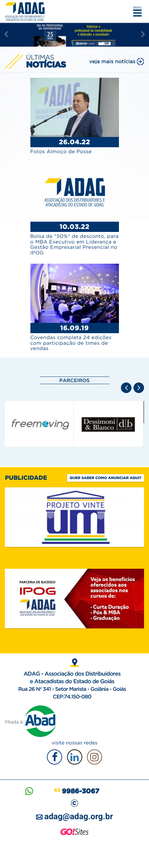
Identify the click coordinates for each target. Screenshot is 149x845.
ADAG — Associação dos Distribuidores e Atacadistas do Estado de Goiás (26, 11)
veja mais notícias (112, 61)
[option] (40, 424)
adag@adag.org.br (78, 817)
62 (76, 790)
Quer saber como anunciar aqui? (105, 477)
